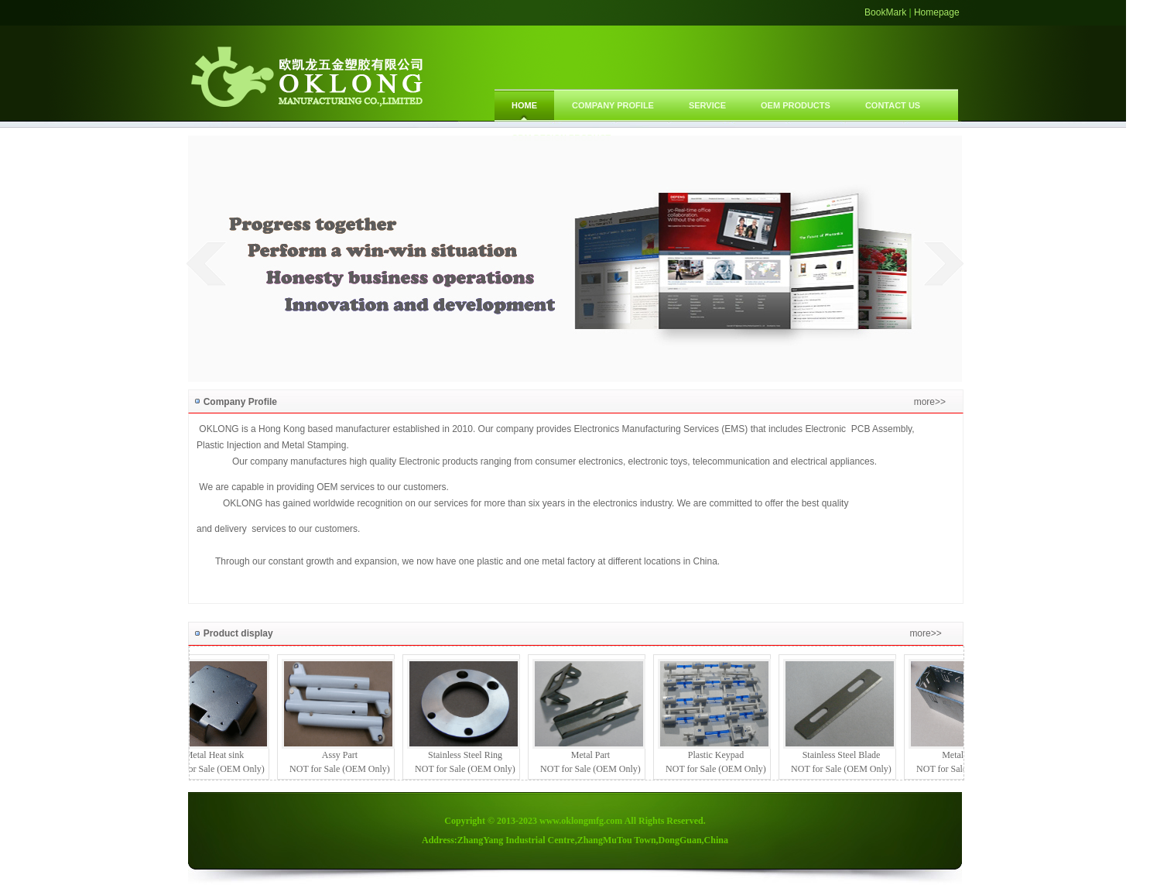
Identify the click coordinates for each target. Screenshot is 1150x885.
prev (206, 263)
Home (524, 105)
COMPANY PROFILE (613, 105)
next (944, 263)
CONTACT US (892, 105)
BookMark (885, 12)
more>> (930, 401)
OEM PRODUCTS (795, 105)
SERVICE (707, 105)
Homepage (937, 12)
